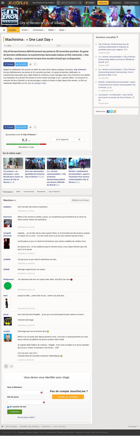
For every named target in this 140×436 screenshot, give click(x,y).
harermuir (7, 217)
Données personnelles (65, 432)
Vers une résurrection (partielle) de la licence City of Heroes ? (35, 174)
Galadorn (7, 207)
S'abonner (103, 3)
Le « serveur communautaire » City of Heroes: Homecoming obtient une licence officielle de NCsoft (56, 178)
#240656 (6, 259)
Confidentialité (50, 432)
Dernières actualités (106, 37)
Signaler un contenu (82, 432)
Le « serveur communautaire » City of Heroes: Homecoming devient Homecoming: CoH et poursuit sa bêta (116, 72)
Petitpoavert (8, 279)
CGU (42, 432)
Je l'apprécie (62, 139)
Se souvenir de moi (17, 407)
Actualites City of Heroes (29, 426)
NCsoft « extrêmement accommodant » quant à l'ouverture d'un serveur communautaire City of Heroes (79, 176)
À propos (21, 432)
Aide (93, 432)
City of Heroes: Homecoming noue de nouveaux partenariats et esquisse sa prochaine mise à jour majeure (113, 47)
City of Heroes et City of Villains (42, 22)
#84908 (6, 269)
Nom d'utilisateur (14, 387)
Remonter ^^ (134, 426)
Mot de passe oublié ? (26, 417)
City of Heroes (80, 70)
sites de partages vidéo (36, 83)
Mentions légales (32, 432)
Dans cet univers (68, 3)
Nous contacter (102, 432)
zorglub (6, 331)
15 (115, 75)
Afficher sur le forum (80, 200)
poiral (5, 314)
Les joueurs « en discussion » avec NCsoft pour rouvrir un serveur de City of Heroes (13, 176)
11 (109, 87)
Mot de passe (13, 397)
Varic (5, 296)
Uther (9, 46)
